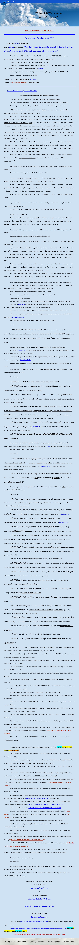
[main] (48, 15)
